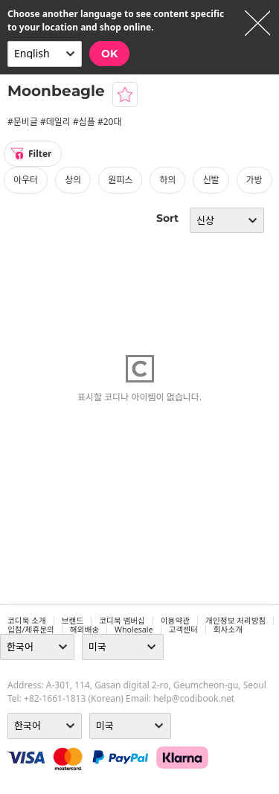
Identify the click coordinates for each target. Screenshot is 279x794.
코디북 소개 (26, 620)
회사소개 (228, 629)
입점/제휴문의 (30, 629)
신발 (210, 179)
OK (109, 53)
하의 (167, 179)
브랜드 (72, 620)
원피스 (120, 179)
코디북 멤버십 (122, 620)
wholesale (134, 629)
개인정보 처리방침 (235, 620)
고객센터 (183, 629)
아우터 (25, 179)
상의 (73, 179)
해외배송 (84, 629)
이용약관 (175, 620)
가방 (254, 179)
